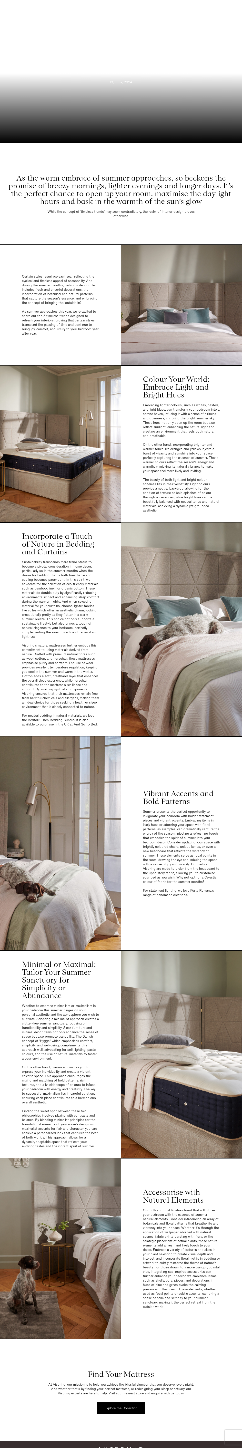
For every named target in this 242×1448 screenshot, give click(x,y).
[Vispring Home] (120, 11)
